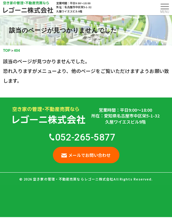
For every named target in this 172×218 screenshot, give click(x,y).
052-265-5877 (82, 137)
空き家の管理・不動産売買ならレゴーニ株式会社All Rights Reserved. (93, 179)
